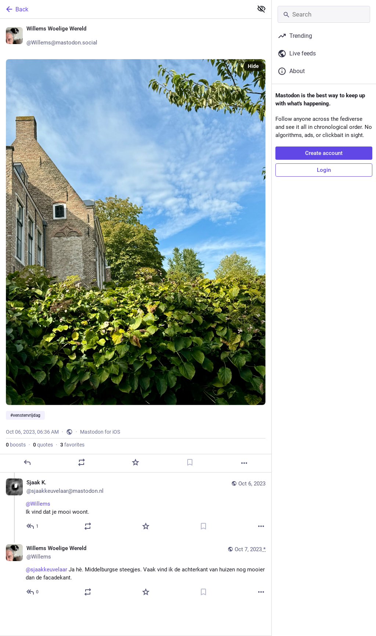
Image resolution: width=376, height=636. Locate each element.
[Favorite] (135, 462)
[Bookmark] (189, 462)
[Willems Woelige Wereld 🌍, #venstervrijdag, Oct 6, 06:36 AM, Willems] (135, 246)
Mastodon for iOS (100, 432)
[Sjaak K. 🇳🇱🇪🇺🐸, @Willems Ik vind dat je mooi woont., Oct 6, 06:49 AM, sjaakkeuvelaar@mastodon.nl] (135, 505)
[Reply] (27, 462)
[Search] (324, 14)
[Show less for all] (261, 9)
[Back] (126, 9)
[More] (244, 463)
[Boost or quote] (81, 462)
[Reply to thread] (33, 526)
